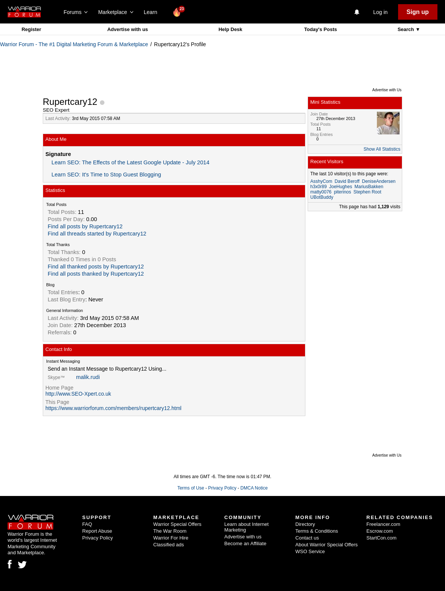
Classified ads (168, 544)
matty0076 (320, 192)
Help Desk (230, 29)
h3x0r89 (318, 186)
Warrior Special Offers (177, 524)
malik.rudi (88, 377)
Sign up (417, 12)
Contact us (307, 538)
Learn (153, 12)
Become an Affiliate (245, 543)
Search (406, 29)
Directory (305, 524)
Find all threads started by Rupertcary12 (97, 234)
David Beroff (347, 181)
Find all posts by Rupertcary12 (85, 226)
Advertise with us (127, 29)
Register (31, 29)
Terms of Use (190, 488)
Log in (380, 12)
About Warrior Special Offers (327, 544)
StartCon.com (381, 538)
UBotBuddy (321, 197)
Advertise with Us (386, 90)
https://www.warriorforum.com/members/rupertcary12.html (113, 408)
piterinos (342, 192)
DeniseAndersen (379, 181)
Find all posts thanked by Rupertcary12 (96, 274)
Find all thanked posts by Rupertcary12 (96, 267)
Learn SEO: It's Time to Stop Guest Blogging (106, 175)
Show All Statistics (382, 149)
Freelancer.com (383, 524)
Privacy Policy (222, 488)
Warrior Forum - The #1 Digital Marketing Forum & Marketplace (74, 44)
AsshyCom (321, 181)
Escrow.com (379, 531)
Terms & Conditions (317, 531)
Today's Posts (320, 29)
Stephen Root (367, 192)
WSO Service (310, 551)
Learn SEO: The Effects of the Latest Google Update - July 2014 (130, 162)
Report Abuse (97, 531)
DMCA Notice (254, 488)
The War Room (170, 531)
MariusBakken (369, 186)
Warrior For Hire (170, 538)
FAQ (87, 524)
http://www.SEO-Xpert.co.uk (78, 394)
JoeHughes (340, 186)
